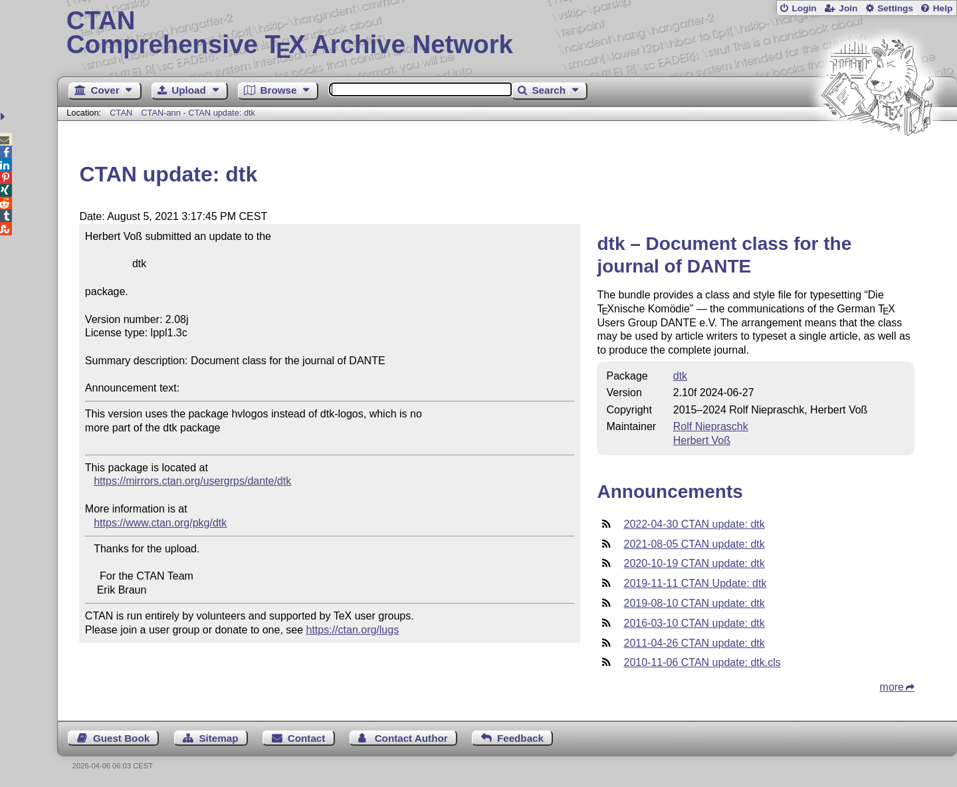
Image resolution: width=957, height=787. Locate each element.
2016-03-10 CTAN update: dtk (693, 623)
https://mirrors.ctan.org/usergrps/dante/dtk (192, 481)
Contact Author (411, 738)
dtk (680, 376)
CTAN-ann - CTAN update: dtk (198, 113)
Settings (895, 8)
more (892, 687)
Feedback (520, 738)
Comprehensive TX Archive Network (507, 33)
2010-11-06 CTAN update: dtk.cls (701, 662)
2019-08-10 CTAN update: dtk (693, 603)
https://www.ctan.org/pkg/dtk (160, 522)
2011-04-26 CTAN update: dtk (693, 643)
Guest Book (121, 738)
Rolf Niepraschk (710, 426)
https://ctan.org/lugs (352, 629)
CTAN (121, 113)
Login (804, 8)
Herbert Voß (701, 440)
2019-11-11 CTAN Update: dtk (694, 583)
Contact (307, 738)
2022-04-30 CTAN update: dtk (693, 524)
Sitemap (218, 738)
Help (943, 8)
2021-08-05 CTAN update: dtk (693, 544)
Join (848, 8)
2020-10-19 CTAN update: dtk (693, 563)
